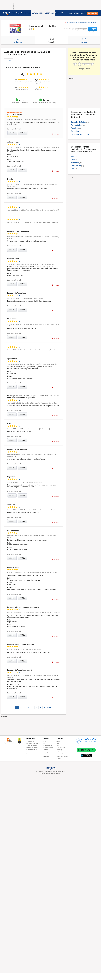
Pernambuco (76, 166)
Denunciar (55, 134)
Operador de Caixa (78, 122)
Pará (73, 169)
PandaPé (45, 749)
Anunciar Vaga (74, 13)
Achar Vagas (16, 13)
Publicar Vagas (26, 13)
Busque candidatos (48, 747)
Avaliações (51, 40)
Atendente (75, 128)
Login (82, 13)
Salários (57, 13)
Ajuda (44, 741)
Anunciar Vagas (47, 745)
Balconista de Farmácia (80, 134)
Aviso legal (46, 752)
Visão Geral (18, 40)
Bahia (73, 156)
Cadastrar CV (92, 13)
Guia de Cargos (61, 747)
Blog (62, 13)
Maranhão (75, 163)
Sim (12, 133)
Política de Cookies (32, 747)
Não (22, 133)
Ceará (73, 160)
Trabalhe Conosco (31, 745)
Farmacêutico (76, 125)
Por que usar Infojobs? (33, 743)
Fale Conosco (30, 754)
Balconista (75, 131)
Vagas (58, 745)
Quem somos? (30, 741)
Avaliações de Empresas (43, 13)
